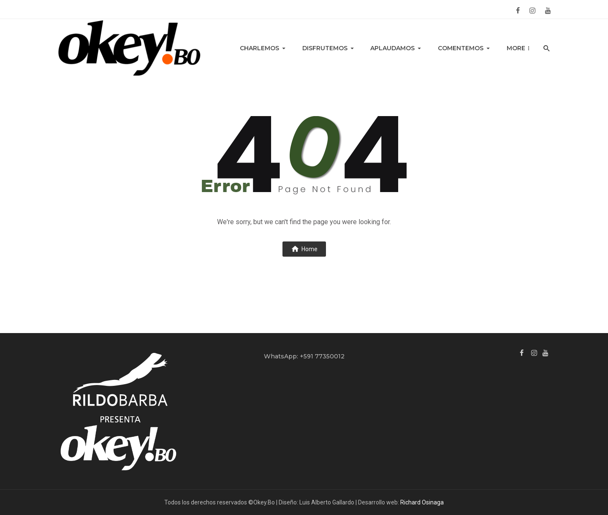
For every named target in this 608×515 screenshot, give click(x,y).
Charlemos (259, 48)
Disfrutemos (324, 48)
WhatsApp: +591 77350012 (304, 356)
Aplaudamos (392, 48)
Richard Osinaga (422, 502)
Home (304, 248)
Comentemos (460, 48)
